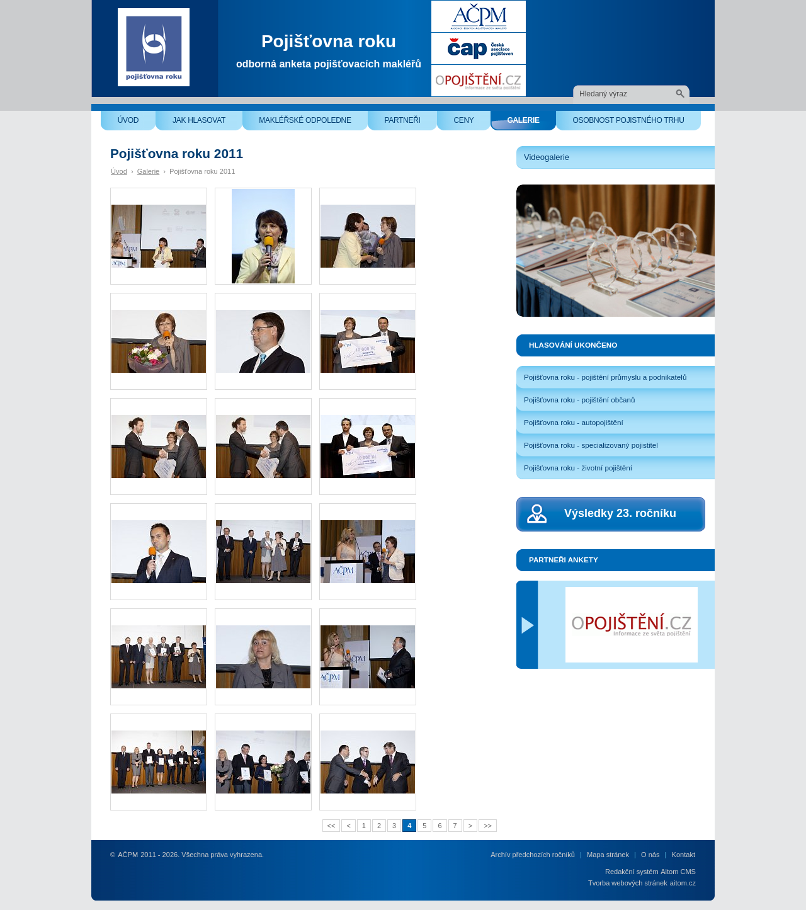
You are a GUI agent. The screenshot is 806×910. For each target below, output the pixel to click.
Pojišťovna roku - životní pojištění (578, 468)
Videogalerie (546, 157)
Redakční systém (632, 871)
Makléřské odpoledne (313, 123)
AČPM (128, 854)
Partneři (410, 123)
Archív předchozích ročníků (533, 854)
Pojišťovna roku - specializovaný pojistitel (591, 445)
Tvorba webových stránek (627, 883)
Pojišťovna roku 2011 (202, 171)
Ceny (472, 123)
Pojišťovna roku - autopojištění (573, 422)
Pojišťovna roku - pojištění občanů (579, 399)
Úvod (137, 123)
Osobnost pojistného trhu (636, 123)
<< (331, 825)
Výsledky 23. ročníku (620, 513)
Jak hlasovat (207, 123)
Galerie (531, 123)
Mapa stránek (608, 854)
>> (488, 825)
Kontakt (683, 854)
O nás (650, 854)
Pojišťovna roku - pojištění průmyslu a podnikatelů (605, 377)
